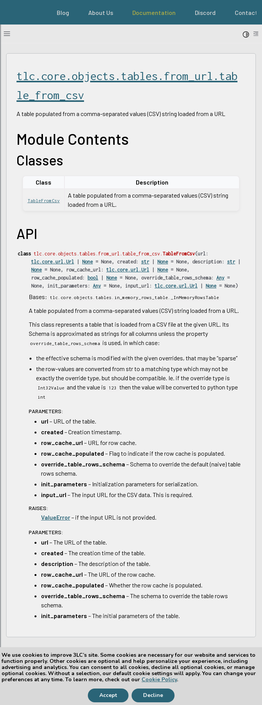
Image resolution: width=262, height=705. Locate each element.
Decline (153, 695)
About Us (100, 12)
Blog (63, 12)
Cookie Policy (159, 679)
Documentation (154, 12)
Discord (205, 12)
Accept (108, 695)
